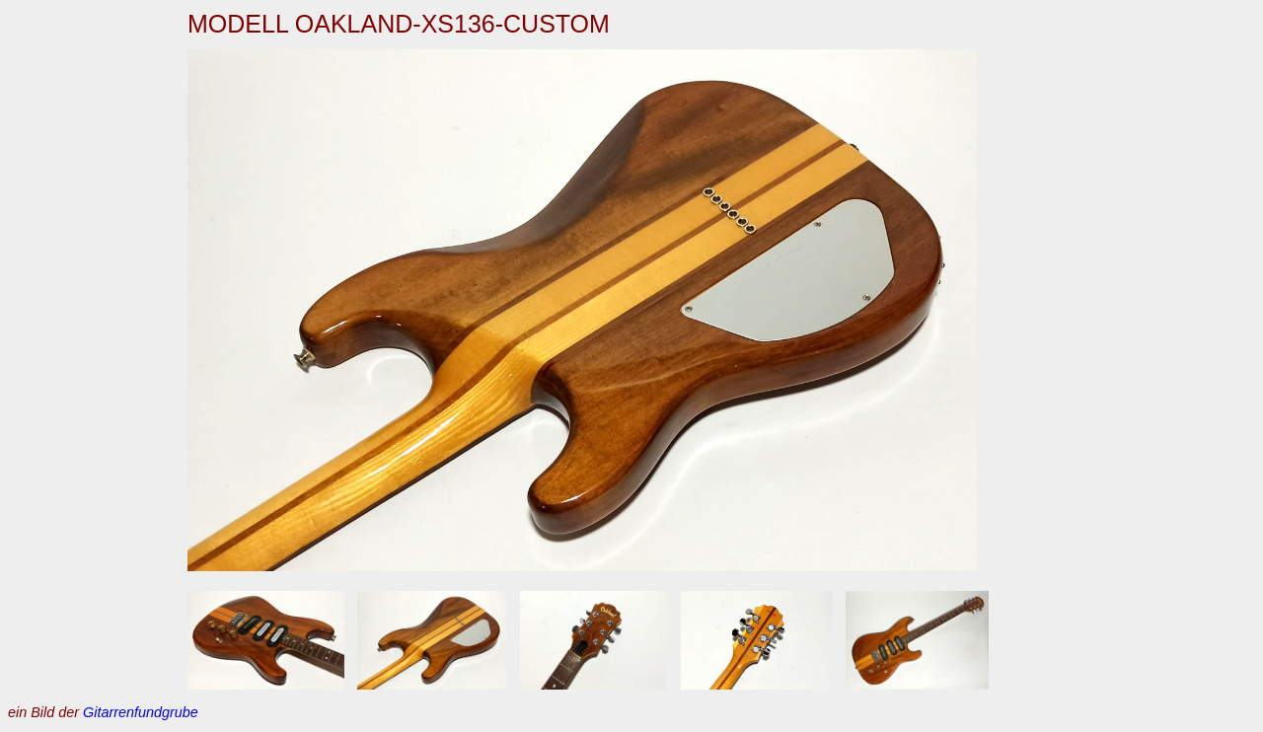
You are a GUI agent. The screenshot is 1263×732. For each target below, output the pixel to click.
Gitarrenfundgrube (140, 712)
